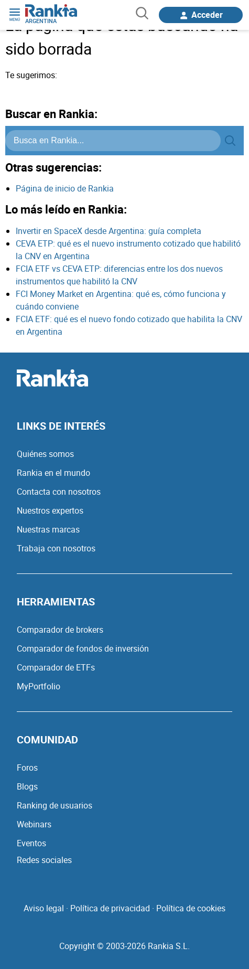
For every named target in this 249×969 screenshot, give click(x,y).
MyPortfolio (38, 686)
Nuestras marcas (48, 529)
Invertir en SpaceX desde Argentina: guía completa (108, 231)
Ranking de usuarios (54, 805)
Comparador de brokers (60, 629)
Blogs (27, 786)
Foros (27, 767)
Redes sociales (44, 860)
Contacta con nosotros (59, 491)
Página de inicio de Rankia (65, 188)
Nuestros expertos (50, 510)
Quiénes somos (45, 454)
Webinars (34, 824)
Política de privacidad (110, 908)
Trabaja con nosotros (56, 548)
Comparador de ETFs (56, 667)
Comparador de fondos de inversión (83, 648)
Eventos (31, 843)
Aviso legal (44, 908)
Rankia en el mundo (53, 472)
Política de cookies (190, 908)
